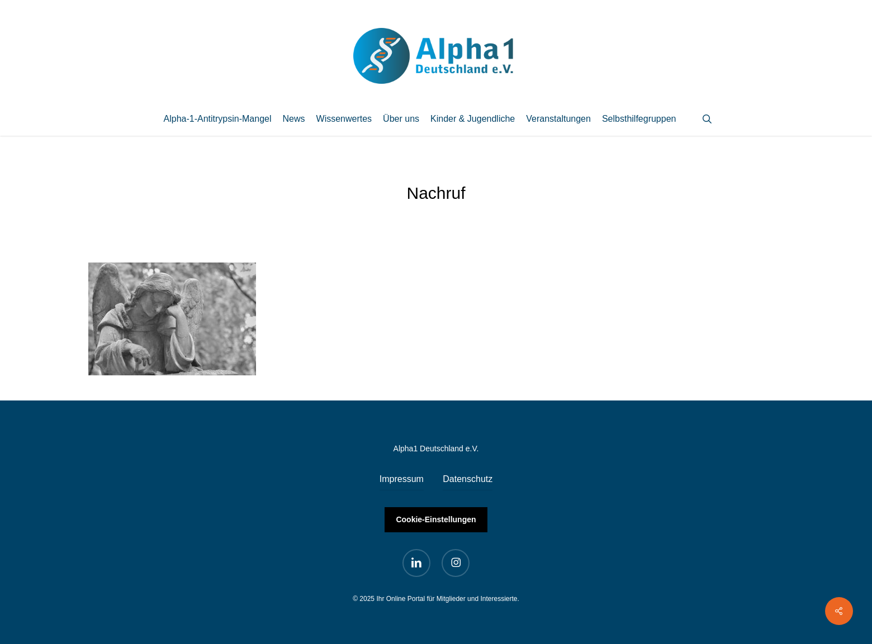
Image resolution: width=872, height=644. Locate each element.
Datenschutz (467, 479)
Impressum (402, 479)
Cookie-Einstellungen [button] (436, 519)
